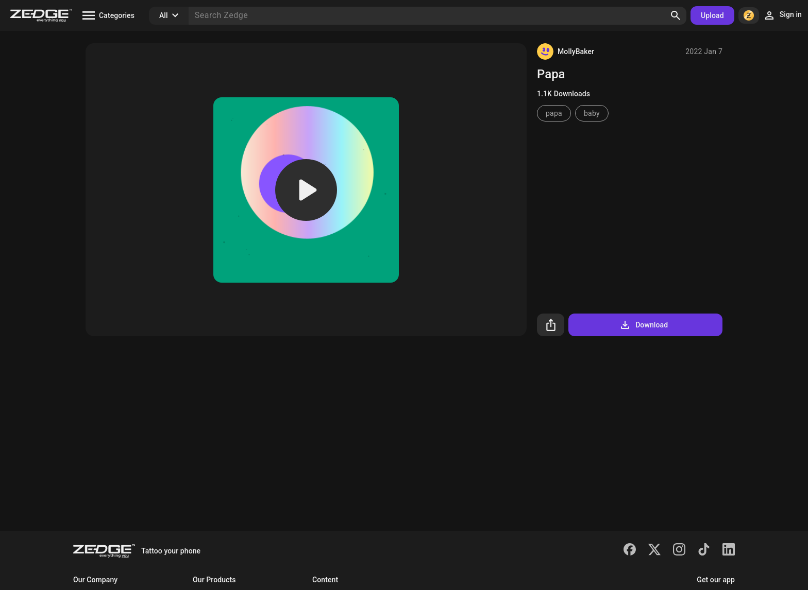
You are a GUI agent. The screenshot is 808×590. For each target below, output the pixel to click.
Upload (712, 15)
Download (643, 325)
